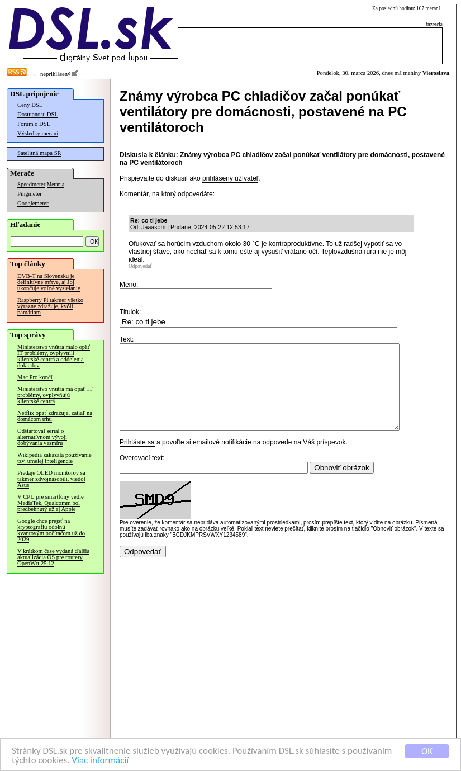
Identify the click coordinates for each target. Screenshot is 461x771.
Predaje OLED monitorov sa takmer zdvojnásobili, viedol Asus (51, 479)
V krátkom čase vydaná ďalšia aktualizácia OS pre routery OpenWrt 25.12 (53, 557)
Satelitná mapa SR (39, 153)
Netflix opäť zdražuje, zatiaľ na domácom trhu (54, 416)
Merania (55, 184)
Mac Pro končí (35, 377)
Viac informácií (100, 761)
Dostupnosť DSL (37, 114)
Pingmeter (29, 194)
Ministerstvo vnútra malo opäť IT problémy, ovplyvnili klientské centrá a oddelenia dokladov (53, 356)
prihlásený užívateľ (230, 178)
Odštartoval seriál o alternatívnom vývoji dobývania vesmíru (42, 437)
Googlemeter (33, 203)
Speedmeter (31, 184)
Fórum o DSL (33, 124)
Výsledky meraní (37, 133)
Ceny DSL (29, 105)
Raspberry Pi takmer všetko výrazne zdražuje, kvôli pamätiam (50, 306)
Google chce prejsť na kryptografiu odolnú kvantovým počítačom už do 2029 (51, 530)
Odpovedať (140, 266)
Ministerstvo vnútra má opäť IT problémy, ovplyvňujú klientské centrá (55, 395)
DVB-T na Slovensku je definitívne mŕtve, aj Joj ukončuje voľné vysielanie (48, 282)
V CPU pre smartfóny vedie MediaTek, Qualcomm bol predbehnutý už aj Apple (50, 503)
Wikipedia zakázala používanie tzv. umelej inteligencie (54, 458)
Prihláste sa (137, 459)
